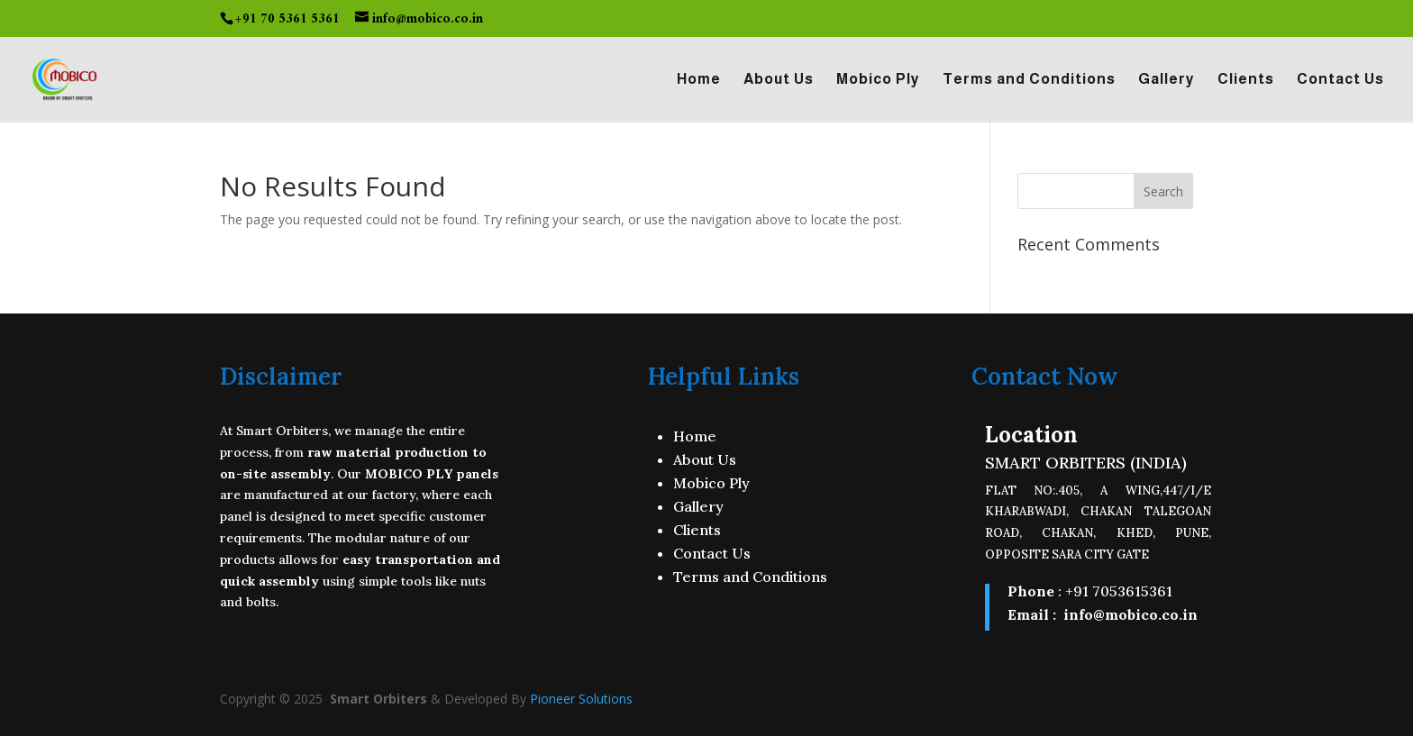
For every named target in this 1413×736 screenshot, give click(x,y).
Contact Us (1340, 79)
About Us (778, 79)
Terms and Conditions (1029, 79)
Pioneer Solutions (581, 698)
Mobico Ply (878, 79)
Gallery (1166, 79)
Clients (1245, 79)
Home (699, 79)
